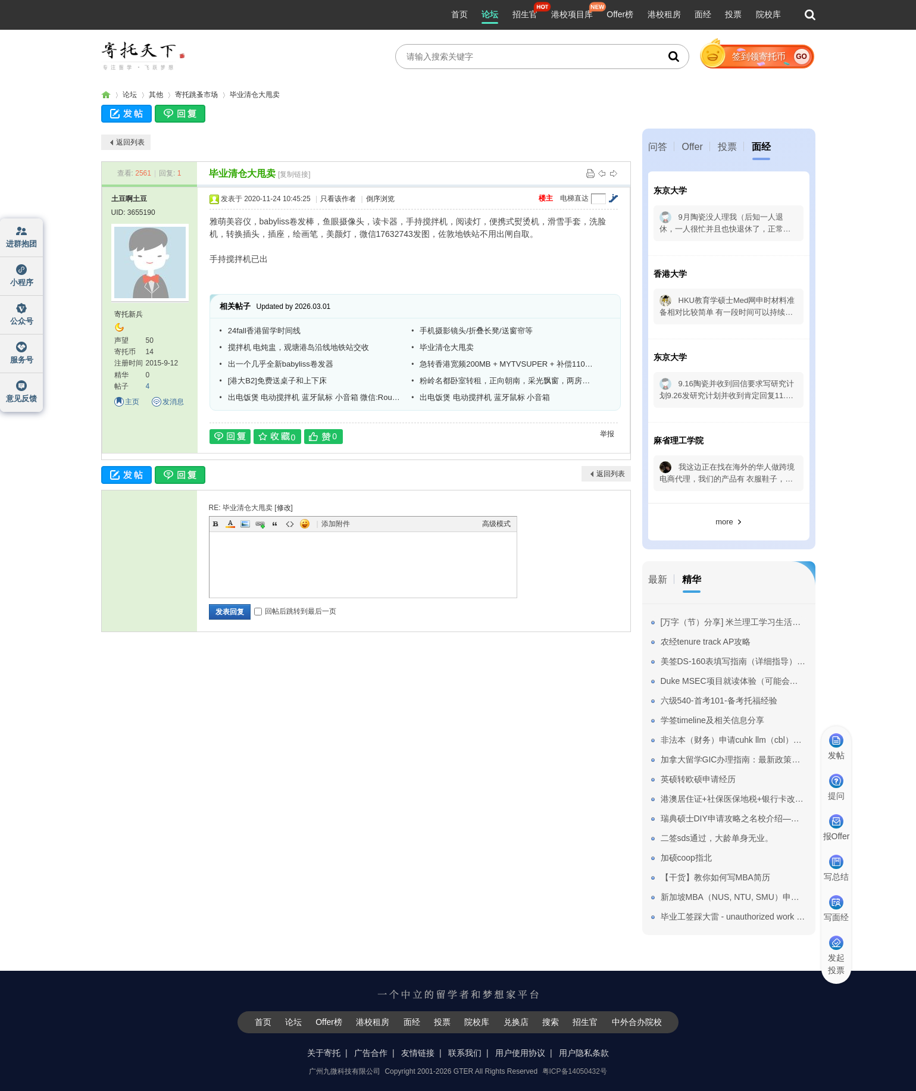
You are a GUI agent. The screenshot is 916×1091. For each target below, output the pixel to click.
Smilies (305, 524)
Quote (275, 524)
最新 (657, 579)
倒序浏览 (380, 199)
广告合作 (370, 1053)
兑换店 (516, 1022)
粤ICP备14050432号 (574, 1071)
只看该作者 (338, 199)
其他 (156, 94)
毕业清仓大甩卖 (255, 94)
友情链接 (417, 1053)
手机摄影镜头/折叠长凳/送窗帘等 (476, 330)
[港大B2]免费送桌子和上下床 (277, 380)
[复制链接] (294, 174)
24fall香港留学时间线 (264, 330)
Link (260, 524)
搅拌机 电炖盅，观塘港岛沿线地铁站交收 (299, 347)
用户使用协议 (520, 1053)
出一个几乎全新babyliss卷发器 (280, 364)
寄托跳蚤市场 (196, 94)
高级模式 (496, 524)
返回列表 (130, 142)
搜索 (550, 1022)
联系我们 (465, 1053)
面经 (703, 14)
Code (290, 524)
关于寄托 (323, 1053)
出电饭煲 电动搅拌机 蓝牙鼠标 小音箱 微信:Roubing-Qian (315, 397)
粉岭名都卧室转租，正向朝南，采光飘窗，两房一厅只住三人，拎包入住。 (507, 380)
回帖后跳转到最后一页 (295, 611)
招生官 (524, 14)
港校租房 (664, 14)
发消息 (173, 402)
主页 (132, 402)
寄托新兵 (128, 314)
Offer (692, 147)
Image (245, 524)
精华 (691, 579)
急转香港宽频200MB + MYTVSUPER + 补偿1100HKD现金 (507, 364)
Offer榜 (620, 14)
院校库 (768, 14)
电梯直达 (574, 198)
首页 (459, 14)
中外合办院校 (637, 1022)
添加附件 (335, 524)
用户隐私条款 (584, 1053)
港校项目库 (572, 14)
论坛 (490, 14)
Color (230, 524)
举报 (607, 434)
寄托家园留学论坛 (106, 95)
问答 (657, 147)
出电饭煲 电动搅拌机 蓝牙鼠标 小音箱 (485, 397)
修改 (284, 508)
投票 (733, 14)
